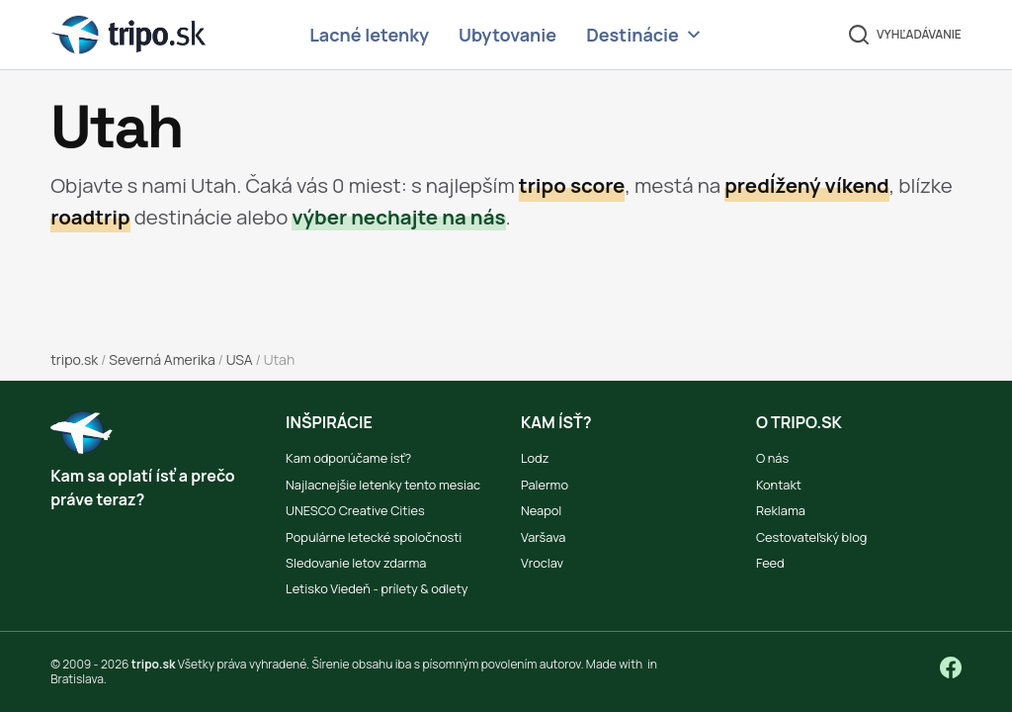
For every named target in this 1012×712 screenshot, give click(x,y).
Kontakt (778, 484)
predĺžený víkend (806, 185)
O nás (772, 458)
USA (239, 359)
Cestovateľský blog (811, 537)
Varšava (543, 537)
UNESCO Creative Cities (355, 510)
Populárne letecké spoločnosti (374, 537)
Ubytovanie (507, 34)
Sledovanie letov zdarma (356, 563)
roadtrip (89, 216)
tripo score (572, 185)
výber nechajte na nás (398, 216)
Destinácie (644, 35)
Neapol (541, 510)
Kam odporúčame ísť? (348, 458)
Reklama (780, 510)
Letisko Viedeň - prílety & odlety (376, 588)
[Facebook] (951, 667)
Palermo (544, 484)
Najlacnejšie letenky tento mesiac (383, 484)
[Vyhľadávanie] (905, 34)
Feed (770, 563)
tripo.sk (74, 359)
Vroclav (542, 563)
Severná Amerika (161, 359)
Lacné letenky (369, 34)
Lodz (534, 458)
